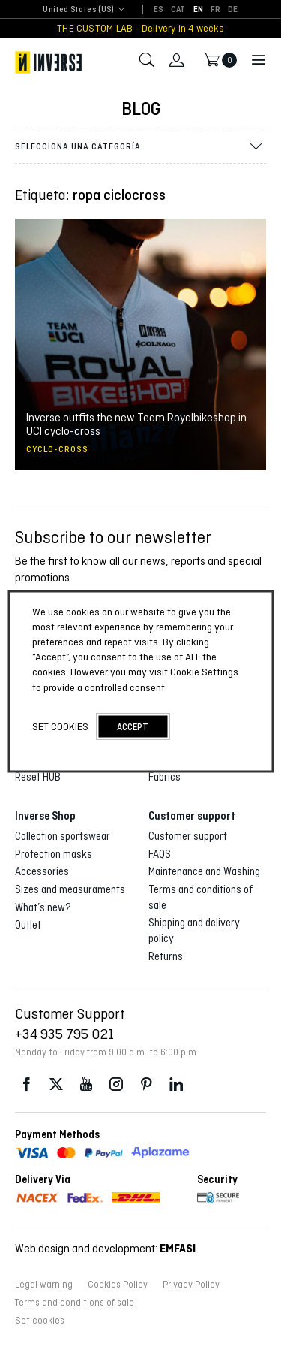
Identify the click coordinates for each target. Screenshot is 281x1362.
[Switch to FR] (215, 10)
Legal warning (44, 1284)
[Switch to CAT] (178, 10)
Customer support (187, 836)
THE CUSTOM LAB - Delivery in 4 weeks (140, 28)
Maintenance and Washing (204, 871)
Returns (165, 956)
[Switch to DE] (233, 10)
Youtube (86, 1084)
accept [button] (132, 726)
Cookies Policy (118, 1284)
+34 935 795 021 (64, 1033)
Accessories (42, 871)
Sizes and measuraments (70, 889)
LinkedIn (176, 1084)
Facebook (26, 1084)
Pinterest (146, 1084)
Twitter (56, 1084)
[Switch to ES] (158, 10)
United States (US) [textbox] (78, 9)
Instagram (116, 1084)
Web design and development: (105, 1248)
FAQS (159, 854)
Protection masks (53, 854)
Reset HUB (38, 777)
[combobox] (78, 10)
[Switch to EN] (198, 10)
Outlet (28, 925)
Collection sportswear (62, 836)
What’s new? (43, 907)
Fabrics (164, 777)
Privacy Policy (191, 1284)
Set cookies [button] (39, 1320)
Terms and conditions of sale (74, 1302)
